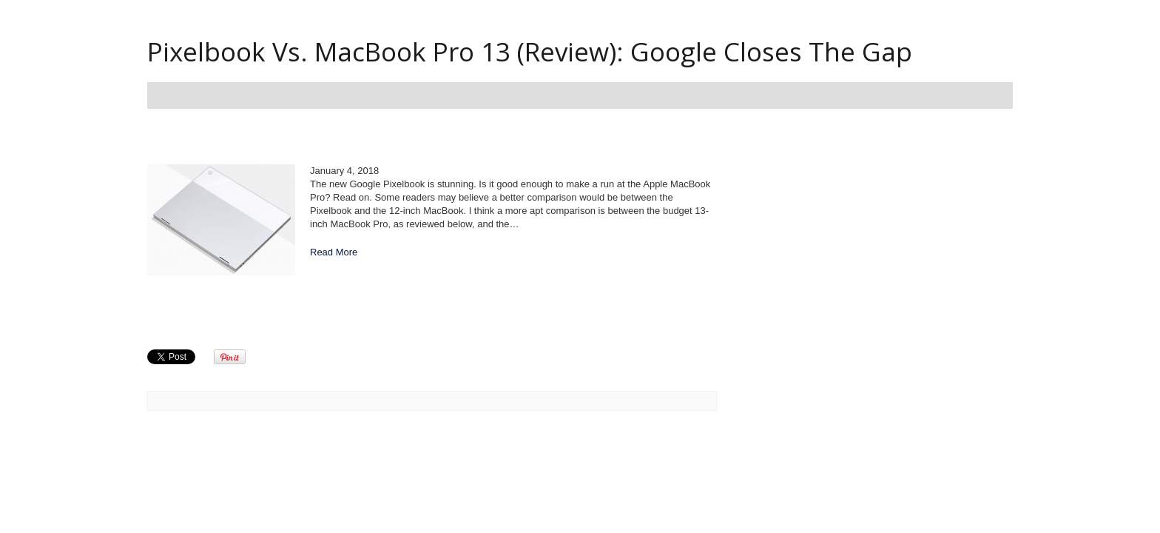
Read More (333, 252)
